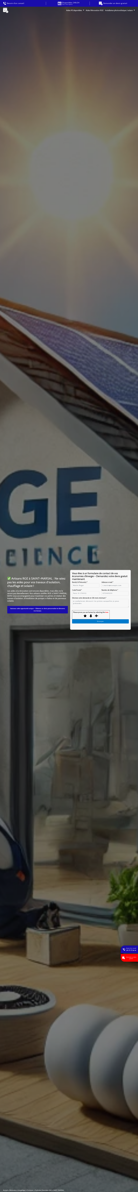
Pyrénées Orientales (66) (43, 1190)
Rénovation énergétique (17, 1190)
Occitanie (30, 1190)
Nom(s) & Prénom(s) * (79, 582)
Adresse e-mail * (107, 582)
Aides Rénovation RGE (95, 10)
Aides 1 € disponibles (74, 10)
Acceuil (5, 1190)
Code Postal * (77, 590)
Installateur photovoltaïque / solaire (119, 10)
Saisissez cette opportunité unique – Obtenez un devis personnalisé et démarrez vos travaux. (38, 610)
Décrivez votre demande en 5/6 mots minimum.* (89, 598)
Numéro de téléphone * (110, 590)
